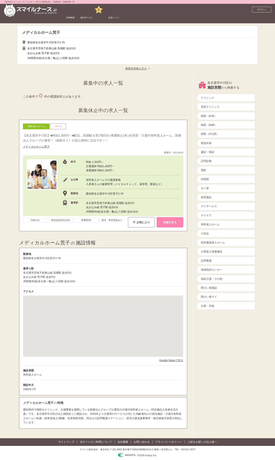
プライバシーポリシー (168, 441)
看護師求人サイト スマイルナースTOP (29, 18)
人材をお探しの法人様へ (202, 441)
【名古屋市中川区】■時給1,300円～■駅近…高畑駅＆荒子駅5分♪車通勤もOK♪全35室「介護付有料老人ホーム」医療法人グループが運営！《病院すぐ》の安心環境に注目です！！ (102, 138)
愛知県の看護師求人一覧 (68, 18)
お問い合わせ (142, 441)
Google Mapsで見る (171, 360)
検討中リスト (96, 9)
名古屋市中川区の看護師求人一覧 (105, 18)
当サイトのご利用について (96, 441)
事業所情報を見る (136, 68)
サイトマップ (66, 441)
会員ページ (130, 9)
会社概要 (122, 441)
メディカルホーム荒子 (36, 146)
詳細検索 (73, 9)
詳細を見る (170, 222)
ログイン (261, 9)
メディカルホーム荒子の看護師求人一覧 (149, 18)
